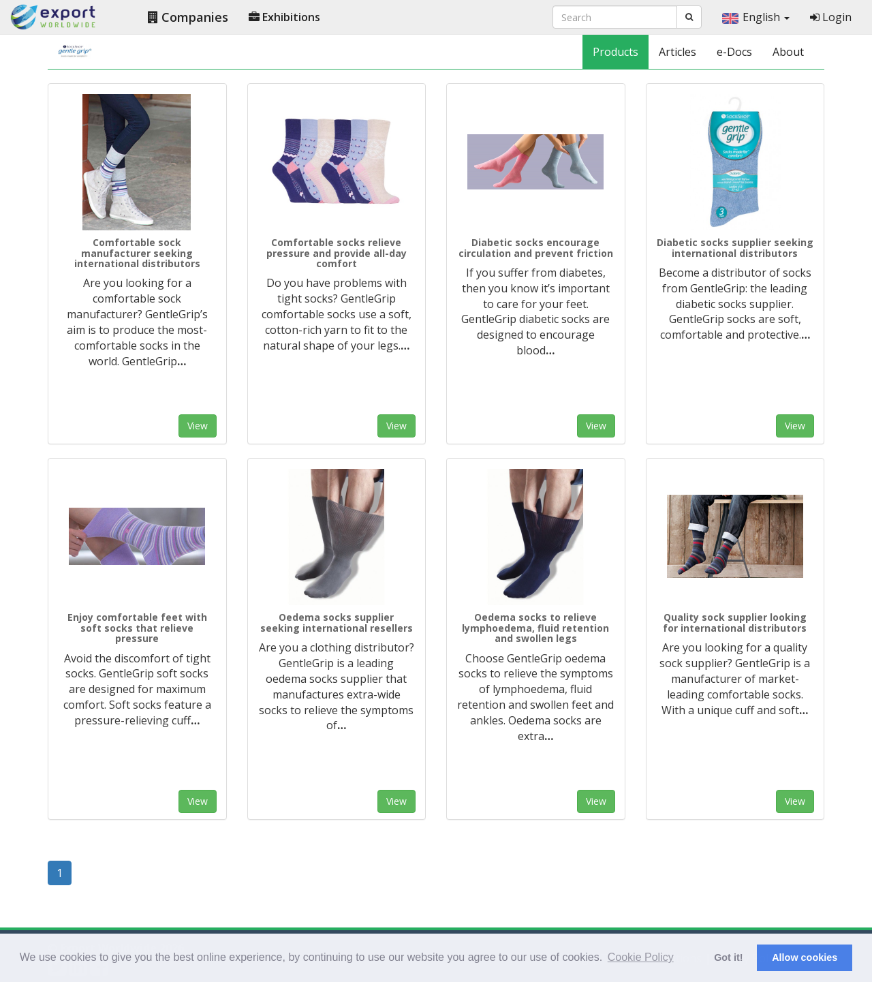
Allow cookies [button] (804, 957)
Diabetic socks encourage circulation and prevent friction (535, 247)
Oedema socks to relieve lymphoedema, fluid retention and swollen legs (535, 628)
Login (831, 17)
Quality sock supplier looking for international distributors (735, 622)
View (197, 425)
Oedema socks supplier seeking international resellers (336, 622)
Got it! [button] (728, 957)
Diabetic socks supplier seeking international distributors (735, 247)
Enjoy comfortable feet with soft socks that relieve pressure (137, 628)
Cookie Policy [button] (641, 957)
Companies (188, 17)
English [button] (756, 17)
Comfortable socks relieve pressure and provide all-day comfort (336, 253)
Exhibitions (284, 17)
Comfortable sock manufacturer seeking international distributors (137, 253)
